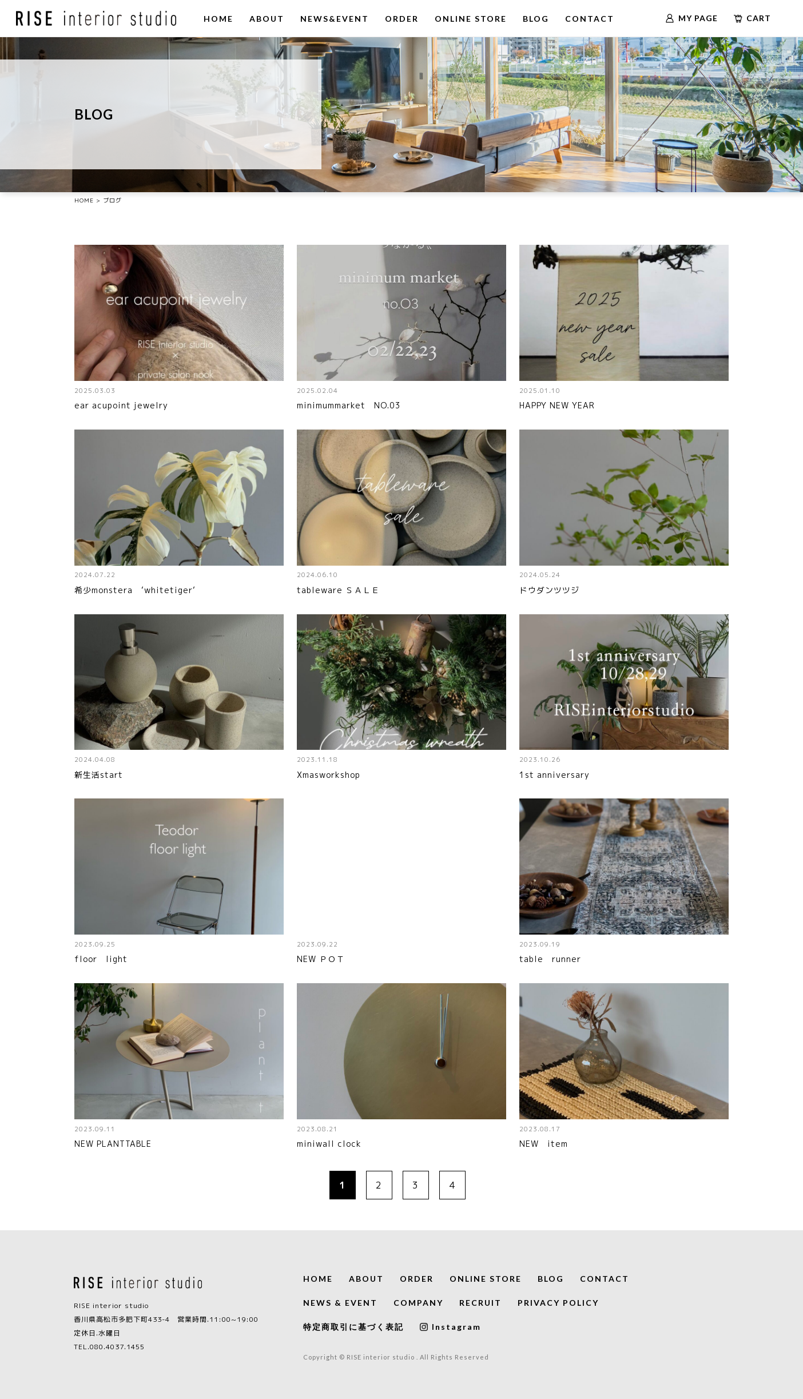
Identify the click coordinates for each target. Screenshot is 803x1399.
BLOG (536, 18)
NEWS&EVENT (334, 18)
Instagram (450, 1327)
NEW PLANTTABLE (113, 1143)
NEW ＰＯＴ (321, 958)
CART (752, 18)
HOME (218, 18)
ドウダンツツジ (549, 590)
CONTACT (589, 18)
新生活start (98, 774)
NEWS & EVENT (340, 1302)
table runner (550, 958)
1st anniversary (554, 774)
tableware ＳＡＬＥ (338, 590)
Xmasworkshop (328, 774)
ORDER (402, 18)
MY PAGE (691, 18)
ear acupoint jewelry (121, 405)
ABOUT (266, 18)
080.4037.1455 (117, 1347)
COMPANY (418, 1302)
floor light (101, 958)
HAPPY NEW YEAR (557, 405)
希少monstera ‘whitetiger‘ (135, 590)
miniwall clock (329, 1143)
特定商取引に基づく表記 (353, 1327)
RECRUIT (480, 1302)
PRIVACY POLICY (558, 1302)
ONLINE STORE (471, 18)
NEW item (543, 1143)
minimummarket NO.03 (353, 405)
